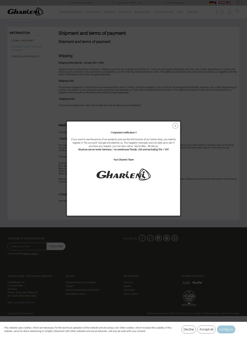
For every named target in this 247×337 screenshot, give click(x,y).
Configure (226, 329)
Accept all (206, 329)
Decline (189, 329)
